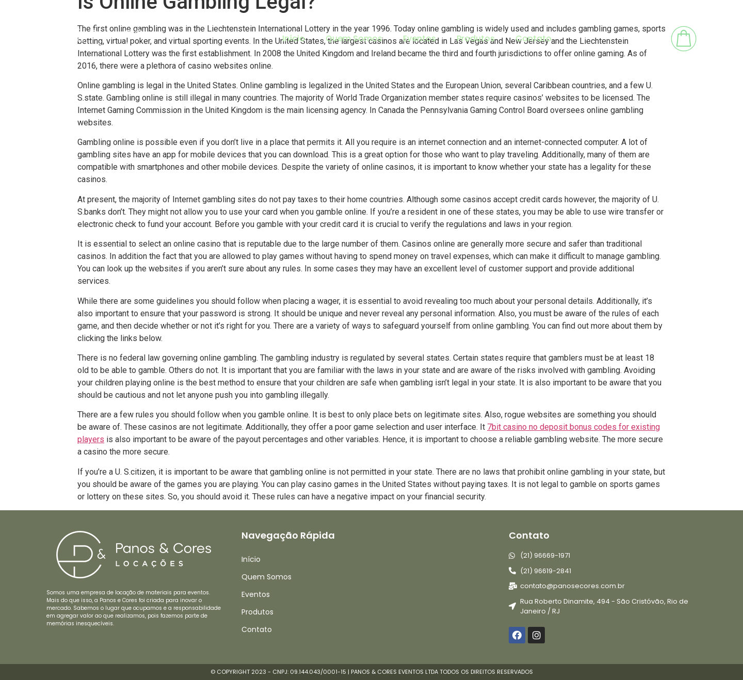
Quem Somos (354, 38)
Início (293, 38)
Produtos (476, 38)
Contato (533, 38)
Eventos (419, 38)
